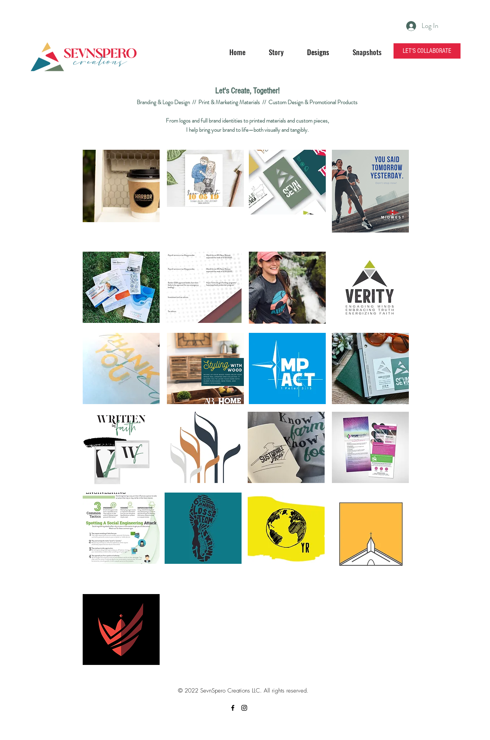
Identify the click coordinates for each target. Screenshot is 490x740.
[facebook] (233, 708)
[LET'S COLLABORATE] (427, 51)
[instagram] (244, 708)
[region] (121, 187)
